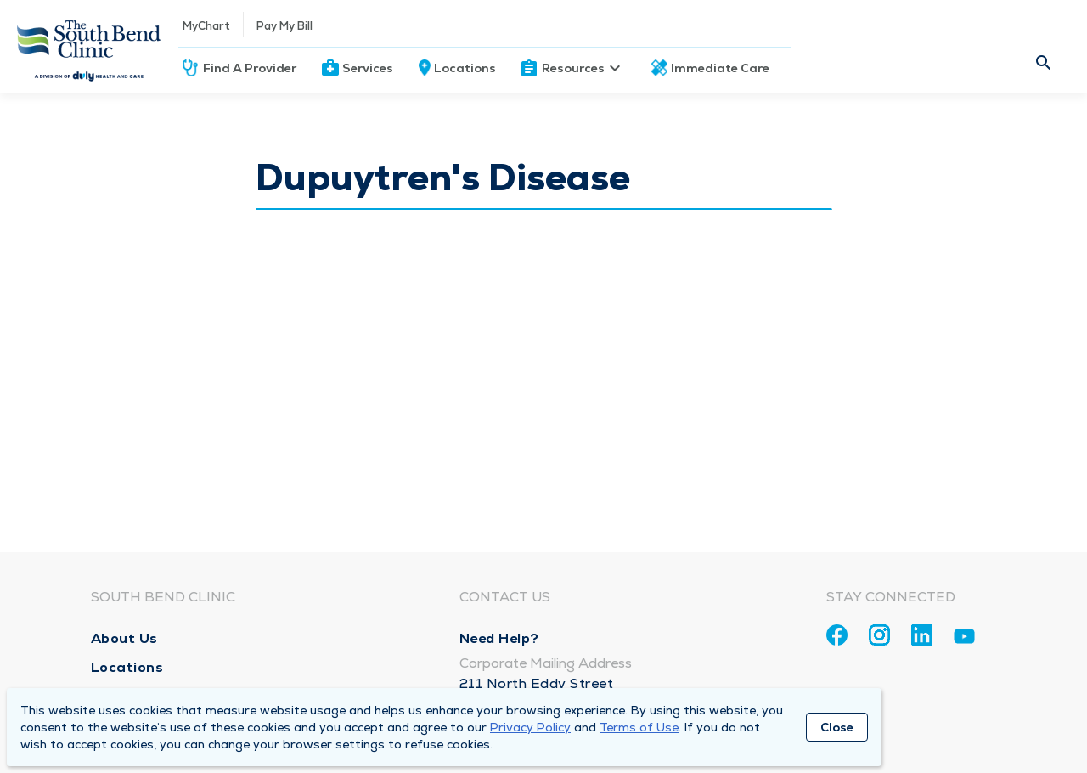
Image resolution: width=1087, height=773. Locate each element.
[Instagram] (879, 635)
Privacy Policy (530, 727)
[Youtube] (964, 639)
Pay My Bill (284, 26)
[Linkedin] (921, 635)
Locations (465, 68)
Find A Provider (249, 68)
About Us (124, 638)
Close (836, 727)
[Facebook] (837, 635)
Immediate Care (720, 68)
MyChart (206, 26)
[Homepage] (89, 46)
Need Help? (499, 638)
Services (367, 68)
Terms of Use (639, 727)
